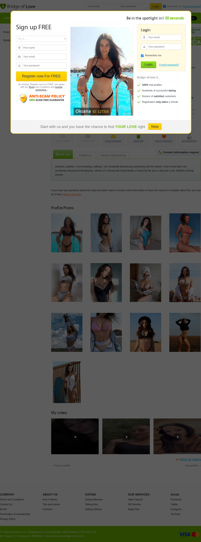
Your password (19, 65)
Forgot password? (169, 64)
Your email (19, 48)
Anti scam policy (41, 98)
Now (155, 127)
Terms (32, 87)
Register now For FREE (41, 76)
